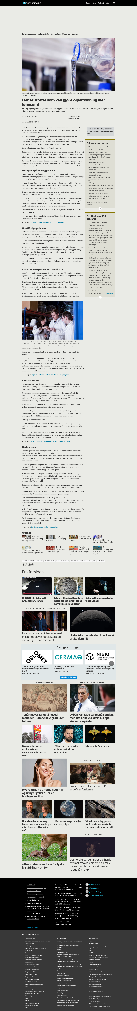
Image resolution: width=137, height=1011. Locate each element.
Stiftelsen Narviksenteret (96, 967)
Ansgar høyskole (30, 938)
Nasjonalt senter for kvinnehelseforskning (69, 964)
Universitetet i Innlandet (95, 986)
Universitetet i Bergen (95, 984)
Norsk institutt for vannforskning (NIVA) (68, 1002)
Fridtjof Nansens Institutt (32, 964)
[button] (111, 663)
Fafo (26, 953)
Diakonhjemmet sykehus (32, 946)
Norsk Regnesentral (62, 993)
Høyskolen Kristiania (31, 981)
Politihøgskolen (93, 938)
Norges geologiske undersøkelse (66, 985)
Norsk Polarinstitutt (62, 990)
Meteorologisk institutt (31, 996)
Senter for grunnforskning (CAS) (98, 955)
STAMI (91, 962)
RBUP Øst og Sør (93, 943)
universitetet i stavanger (33, 561)
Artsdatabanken (29, 943)
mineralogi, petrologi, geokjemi (83, 561)
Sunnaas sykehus (93, 969)
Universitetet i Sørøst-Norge (96, 994)
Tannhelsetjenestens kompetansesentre (100, 974)
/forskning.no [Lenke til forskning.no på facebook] (94, 888)
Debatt (88, 3)
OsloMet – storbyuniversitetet (65, 1005)
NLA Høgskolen (61, 938)
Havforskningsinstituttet (32, 969)
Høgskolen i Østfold (31, 974)
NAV (26, 998)
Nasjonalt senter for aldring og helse (67, 959)
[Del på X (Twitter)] (26, 564)
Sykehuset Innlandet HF (95, 972)
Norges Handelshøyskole (64, 980)
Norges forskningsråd (63, 983)
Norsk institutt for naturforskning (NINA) (68, 1000)
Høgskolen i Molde (30, 972)
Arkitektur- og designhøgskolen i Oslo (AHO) (38, 941)
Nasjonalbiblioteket (62, 952)
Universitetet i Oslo (94, 989)
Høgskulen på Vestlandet (32, 979)
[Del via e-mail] (32, 564)
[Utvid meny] (114, 3)
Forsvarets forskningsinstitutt (33, 959)
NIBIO (27, 1000)
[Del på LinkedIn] (29, 564)
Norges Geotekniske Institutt (65, 978)
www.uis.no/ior (108, 293)
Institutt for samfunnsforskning (34, 984)
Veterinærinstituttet (94, 1001)
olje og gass (49, 561)
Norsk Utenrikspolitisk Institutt (66, 997)
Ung (94, 3)
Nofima (59, 970)
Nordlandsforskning (63, 975)
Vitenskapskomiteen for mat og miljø (99, 1006)
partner (101, 561)
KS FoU (27, 986)
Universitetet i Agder (94, 981)
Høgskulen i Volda (30, 977)
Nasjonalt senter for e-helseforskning (67, 961)
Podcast (101, 3)
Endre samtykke (32, 927)
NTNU (59, 949)
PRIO (90, 941)
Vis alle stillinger (68, 677)
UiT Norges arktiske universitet (97, 979)
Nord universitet (61, 973)
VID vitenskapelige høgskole (97, 1003)
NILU (26, 1007)
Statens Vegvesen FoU (95, 964)
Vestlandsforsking (94, 999)
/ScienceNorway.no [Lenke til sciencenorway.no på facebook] (96, 895)
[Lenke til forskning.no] (52, 2)
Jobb (107, 3)
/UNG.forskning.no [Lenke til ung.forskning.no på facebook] (96, 892)
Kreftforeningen (30, 989)
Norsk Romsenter (62, 995)
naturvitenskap (62, 561)
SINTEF (91, 953)
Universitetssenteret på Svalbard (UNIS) (100, 996)
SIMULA (91, 950)
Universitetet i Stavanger (96, 991)
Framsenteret (29, 962)
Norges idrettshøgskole (64, 988)
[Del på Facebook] (23, 564)
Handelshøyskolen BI (31, 967)
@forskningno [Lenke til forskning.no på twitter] (94, 884)
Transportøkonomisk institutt (97, 977)
